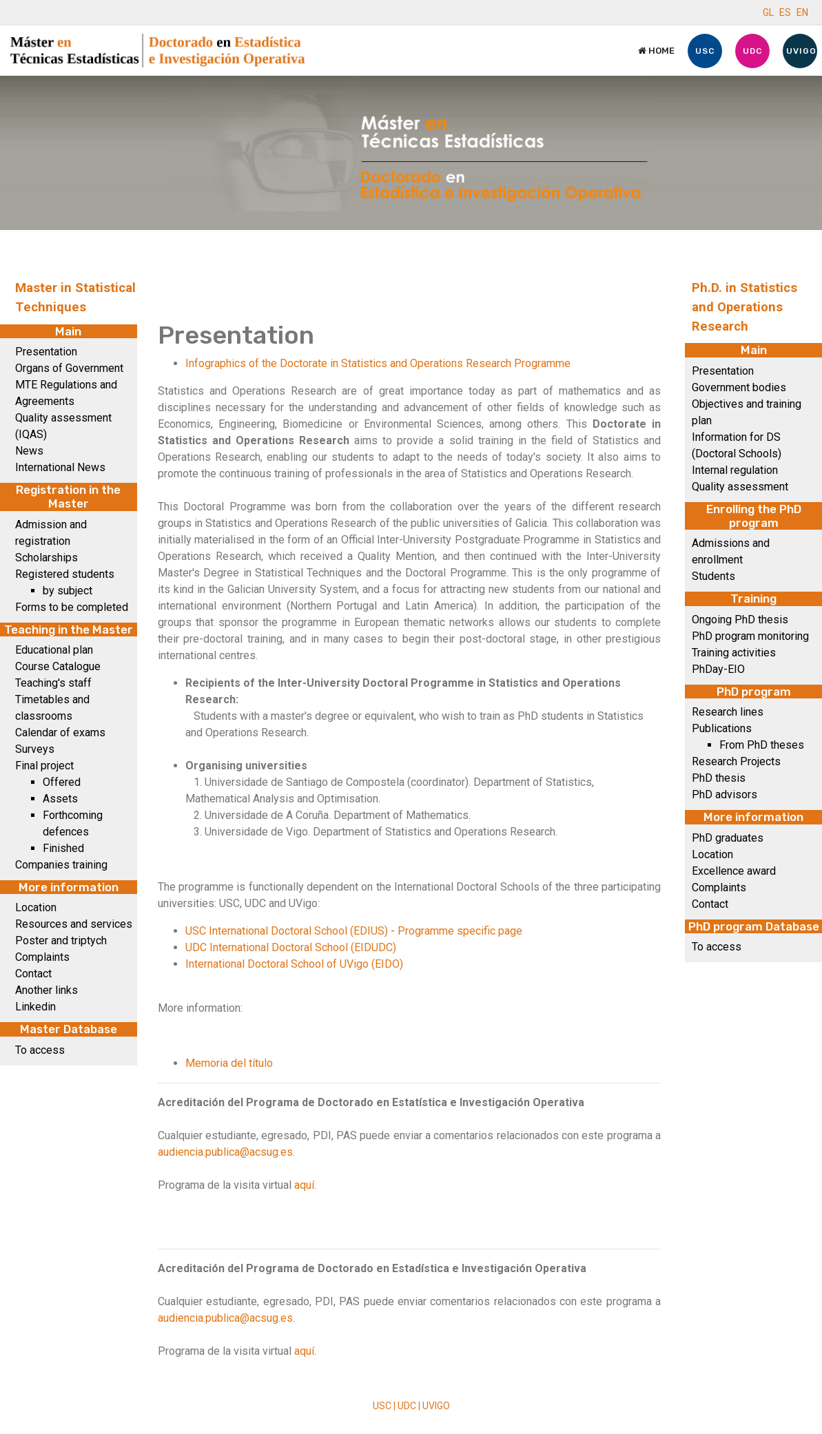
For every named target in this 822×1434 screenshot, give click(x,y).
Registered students (64, 574)
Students (713, 576)
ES (785, 12)
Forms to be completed (71, 607)
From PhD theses (761, 744)
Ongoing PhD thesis (740, 619)
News (29, 450)
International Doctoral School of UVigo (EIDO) (294, 963)
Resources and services (73, 924)
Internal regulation (735, 470)
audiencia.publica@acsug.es (225, 1151)
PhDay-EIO (718, 669)
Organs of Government (69, 368)
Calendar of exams (60, 732)
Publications (722, 728)
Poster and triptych (61, 940)
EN (802, 12)
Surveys (34, 749)
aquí (304, 1185)
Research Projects (736, 761)
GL (768, 12)
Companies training (61, 864)
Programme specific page (460, 930)
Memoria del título (229, 1063)
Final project (44, 765)
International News (60, 467)
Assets (60, 798)
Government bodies (739, 387)
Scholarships (46, 557)
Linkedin (35, 1006)
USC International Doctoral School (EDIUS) (286, 930)
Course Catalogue (58, 666)
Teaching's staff (53, 682)
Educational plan (54, 649)
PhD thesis (719, 777)
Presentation (46, 351)
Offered (62, 782)
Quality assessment (740, 486)
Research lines (727, 711)
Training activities (734, 652)
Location (35, 907)
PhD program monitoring (750, 636)
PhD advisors (724, 794)
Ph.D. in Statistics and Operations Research (744, 307)
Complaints (42, 957)
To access (40, 1050)
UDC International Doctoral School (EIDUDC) (290, 947)
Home (656, 50)
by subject (67, 590)
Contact (33, 973)
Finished (63, 848)
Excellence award (734, 870)
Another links (46, 990)
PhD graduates (727, 837)
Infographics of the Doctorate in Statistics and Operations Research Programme (378, 363)
